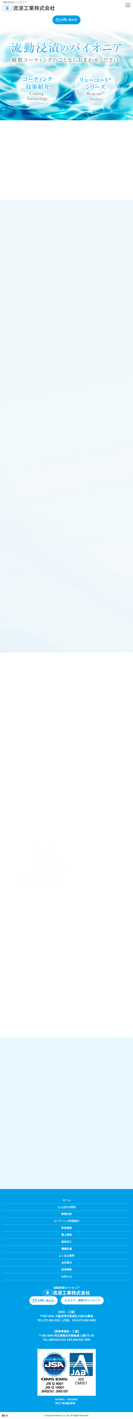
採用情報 (66, 1269)
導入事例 (66, 1234)
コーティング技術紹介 (66, 1220)
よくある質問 (66, 1255)
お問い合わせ (66, 19)
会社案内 (66, 1262)
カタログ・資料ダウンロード (82, 1300)
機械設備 (66, 1248)
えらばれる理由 (66, 1207)
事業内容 (66, 1213)
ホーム (66, 1200)
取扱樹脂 (66, 1227)
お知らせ (66, 1276)
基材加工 (66, 1241)
